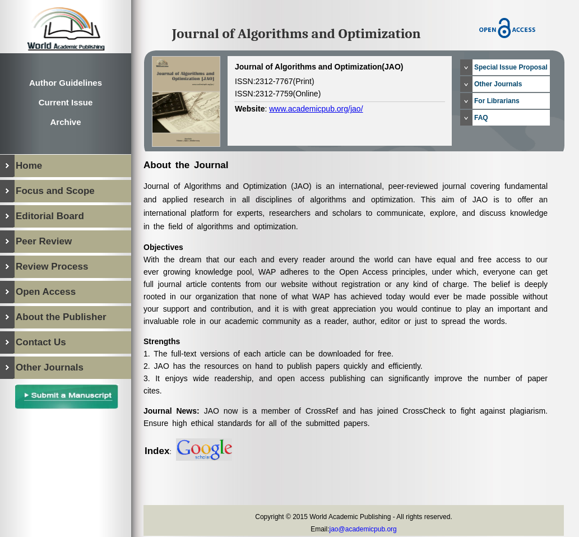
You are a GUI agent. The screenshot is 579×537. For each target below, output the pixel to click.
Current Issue (66, 102)
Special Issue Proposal (511, 67)
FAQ (481, 118)
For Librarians (497, 101)
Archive (65, 122)
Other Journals (498, 84)
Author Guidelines (65, 82)
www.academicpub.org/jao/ (316, 108)
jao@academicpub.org (363, 529)
